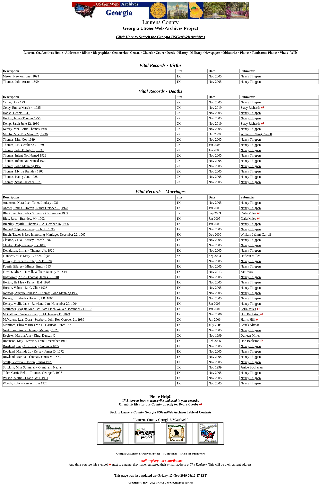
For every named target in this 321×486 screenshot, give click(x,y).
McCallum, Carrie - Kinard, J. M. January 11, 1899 (36, 314)
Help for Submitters (193, 453)
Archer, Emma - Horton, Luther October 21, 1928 (35, 208)
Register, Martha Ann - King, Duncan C (29, 335)
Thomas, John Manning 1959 (22, 166)
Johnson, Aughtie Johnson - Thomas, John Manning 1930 (40, 293)
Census (135, 52)
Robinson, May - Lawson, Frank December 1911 (35, 341)
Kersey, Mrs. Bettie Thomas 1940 (25, 129)
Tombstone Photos (264, 52)
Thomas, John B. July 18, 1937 (23, 150)
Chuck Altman (250, 325)
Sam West (247, 271)
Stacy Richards (252, 107)
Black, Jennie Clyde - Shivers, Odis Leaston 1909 (35, 213)
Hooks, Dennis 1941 (16, 113)
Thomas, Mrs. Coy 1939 (19, 139)
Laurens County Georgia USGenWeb (160, 419)
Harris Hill (249, 319)
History (182, 52)
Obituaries (230, 52)
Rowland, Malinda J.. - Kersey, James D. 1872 (33, 351)
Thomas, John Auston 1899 (21, 81)
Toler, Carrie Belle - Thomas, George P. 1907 (32, 372)
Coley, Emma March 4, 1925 (22, 107)
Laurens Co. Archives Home (43, 52)
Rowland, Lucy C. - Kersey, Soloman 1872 (31, 346)
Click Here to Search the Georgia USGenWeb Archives (160, 37)
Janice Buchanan (252, 367)
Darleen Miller (250, 256)
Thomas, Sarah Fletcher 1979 (22, 182)
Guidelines (170, 453)
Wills (293, 52)
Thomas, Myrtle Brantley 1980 (23, 171)
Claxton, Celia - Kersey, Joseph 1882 (27, 240)
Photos (244, 52)
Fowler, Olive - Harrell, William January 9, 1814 (35, 271)
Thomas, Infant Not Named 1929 (24, 155)
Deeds (170, 52)
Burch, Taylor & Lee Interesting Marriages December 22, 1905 (44, 234)
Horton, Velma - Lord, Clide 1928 (25, 287)
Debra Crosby (188, 404)
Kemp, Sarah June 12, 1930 (21, 123)
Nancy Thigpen (251, 76)
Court (160, 52)
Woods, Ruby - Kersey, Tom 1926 (25, 383)
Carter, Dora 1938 (14, 102)
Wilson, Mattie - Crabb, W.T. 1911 (25, 378)
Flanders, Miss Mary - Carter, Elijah (26, 256)
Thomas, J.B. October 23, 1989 (23, 145)
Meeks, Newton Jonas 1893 (21, 76)
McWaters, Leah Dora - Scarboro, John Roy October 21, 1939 (43, 319)
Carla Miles (248, 213)
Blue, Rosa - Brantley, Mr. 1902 (24, 218)
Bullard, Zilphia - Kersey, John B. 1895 (29, 229)
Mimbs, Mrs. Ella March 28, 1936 (25, 134)
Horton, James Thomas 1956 (22, 118)
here (132, 400)
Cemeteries (120, 52)
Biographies (101, 52)
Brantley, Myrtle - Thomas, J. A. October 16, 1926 (36, 224)
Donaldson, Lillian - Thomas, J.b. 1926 (28, 250)
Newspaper (212, 52)
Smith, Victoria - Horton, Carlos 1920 (27, 362)
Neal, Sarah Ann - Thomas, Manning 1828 (31, 330)
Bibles (86, 52)
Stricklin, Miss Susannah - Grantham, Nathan (32, 367)
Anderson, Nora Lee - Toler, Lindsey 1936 (31, 202)
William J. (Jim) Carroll (256, 134)
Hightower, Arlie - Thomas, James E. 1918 (31, 277)
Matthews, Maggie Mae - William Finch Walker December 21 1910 (47, 309)
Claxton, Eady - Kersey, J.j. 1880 (24, 245)
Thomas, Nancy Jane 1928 (20, 176)
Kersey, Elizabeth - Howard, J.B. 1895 (28, 298)
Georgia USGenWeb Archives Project (138, 453)
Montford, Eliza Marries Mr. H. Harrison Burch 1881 (38, 325)
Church (147, 52)
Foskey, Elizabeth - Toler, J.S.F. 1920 (27, 261)
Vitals (284, 52)
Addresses (72, 52)
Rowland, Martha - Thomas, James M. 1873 (32, 356)
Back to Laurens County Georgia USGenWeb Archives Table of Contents (160, 412)
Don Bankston (252, 314)
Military (196, 52)
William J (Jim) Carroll (256, 234)
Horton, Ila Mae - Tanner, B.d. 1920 (26, 282)
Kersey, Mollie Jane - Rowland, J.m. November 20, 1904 (40, 303)
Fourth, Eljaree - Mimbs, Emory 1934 (27, 266)
